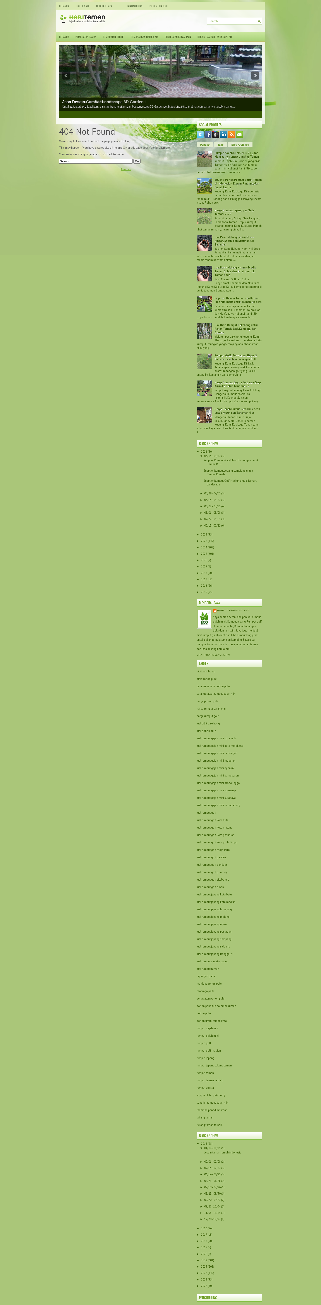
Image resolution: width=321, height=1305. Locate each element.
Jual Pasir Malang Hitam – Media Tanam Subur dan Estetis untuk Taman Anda (235, 271)
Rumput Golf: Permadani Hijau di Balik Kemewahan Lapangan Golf (236, 357)
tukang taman (205, 1117)
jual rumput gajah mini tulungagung (218, 805)
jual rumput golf (206, 813)
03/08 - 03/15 (212, 506)
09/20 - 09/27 (212, 1200)
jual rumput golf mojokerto (213, 850)
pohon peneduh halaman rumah (216, 1006)
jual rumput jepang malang (213, 917)
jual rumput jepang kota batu (214, 894)
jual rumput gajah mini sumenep (216, 790)
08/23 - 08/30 (212, 1193)
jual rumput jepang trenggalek (215, 954)
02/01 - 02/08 (212, 1162)
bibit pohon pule (207, 679)
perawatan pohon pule (211, 998)
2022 (204, 554)
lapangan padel (206, 976)
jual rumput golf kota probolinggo (217, 842)
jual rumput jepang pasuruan (214, 931)
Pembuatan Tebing (113, 37)
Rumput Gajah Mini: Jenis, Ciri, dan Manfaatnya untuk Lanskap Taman (237, 155)
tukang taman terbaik (209, 1125)
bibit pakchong (206, 671)
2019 (204, 566)
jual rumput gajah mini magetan (216, 760)
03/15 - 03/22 (212, 500)
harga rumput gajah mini (211, 708)
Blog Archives (240, 144)
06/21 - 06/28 (212, 1181)
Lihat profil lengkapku (213, 655)
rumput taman (205, 1073)
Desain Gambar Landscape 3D (214, 37)
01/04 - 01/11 (212, 1148)
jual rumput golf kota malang (214, 827)
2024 (204, 541)
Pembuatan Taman (86, 37)
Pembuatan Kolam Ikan (178, 37)
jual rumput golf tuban (210, 887)
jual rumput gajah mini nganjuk (215, 768)
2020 (204, 560)
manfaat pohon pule (209, 984)
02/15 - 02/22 (212, 525)
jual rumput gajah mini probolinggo (218, 783)
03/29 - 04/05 (212, 493)
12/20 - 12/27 (212, 1219)
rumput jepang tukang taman (214, 1065)
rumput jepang (205, 1058)
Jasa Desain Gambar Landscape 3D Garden (103, 102)
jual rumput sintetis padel (212, 961)
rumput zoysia (205, 1088)
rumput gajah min (207, 1028)
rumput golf (204, 1043)
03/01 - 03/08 (212, 513)
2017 (204, 579)
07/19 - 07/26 (212, 1187)
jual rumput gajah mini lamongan (217, 753)
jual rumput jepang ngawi (212, 924)
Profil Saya (82, 6)
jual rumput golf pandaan (212, 865)
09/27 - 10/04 (212, 1206)
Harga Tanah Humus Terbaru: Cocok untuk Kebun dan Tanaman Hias (237, 411)
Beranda (64, 6)
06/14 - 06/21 (212, 1174)
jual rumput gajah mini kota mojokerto (220, 746)
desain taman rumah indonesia (222, 1152)
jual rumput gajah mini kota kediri (217, 738)
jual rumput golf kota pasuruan (215, 835)
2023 (204, 547)
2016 (204, 586)
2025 (204, 534)
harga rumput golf (208, 716)
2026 (204, 452)
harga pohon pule (207, 701)
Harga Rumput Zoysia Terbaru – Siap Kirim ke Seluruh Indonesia (238, 384)
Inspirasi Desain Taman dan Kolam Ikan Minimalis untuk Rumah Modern (238, 300)
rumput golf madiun (209, 1050)
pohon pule (204, 1013)
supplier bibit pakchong (211, 1095)
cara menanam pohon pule (213, 686)
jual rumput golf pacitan (211, 857)
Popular (205, 144)
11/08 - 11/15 (212, 1213)
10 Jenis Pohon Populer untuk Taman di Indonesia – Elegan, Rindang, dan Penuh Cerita (238, 183)
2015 (204, 592)
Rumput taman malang (233, 610)
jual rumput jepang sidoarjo (213, 946)
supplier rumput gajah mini (213, 1102)
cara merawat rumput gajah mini (216, 694)
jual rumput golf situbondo (213, 879)
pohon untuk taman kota (212, 1021)
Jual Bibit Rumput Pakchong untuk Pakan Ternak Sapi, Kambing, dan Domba (236, 328)
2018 (204, 573)
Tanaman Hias (134, 6)
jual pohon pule (206, 731)
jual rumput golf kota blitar (213, 820)
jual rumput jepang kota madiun (216, 902)
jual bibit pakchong (208, 723)
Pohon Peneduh (158, 6)
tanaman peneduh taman (212, 1110)
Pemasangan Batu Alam (144, 37)
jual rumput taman (208, 969)
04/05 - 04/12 (212, 456)
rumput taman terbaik (210, 1080)
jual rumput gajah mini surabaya (216, 798)
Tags (220, 144)
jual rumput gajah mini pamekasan (218, 775)
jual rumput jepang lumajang (214, 909)
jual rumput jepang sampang (214, 939)
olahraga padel (206, 991)
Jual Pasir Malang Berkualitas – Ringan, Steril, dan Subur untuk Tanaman (234, 240)
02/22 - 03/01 (212, 519)
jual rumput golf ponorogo (213, 872)
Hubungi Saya (104, 6)
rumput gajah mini (208, 1036)
